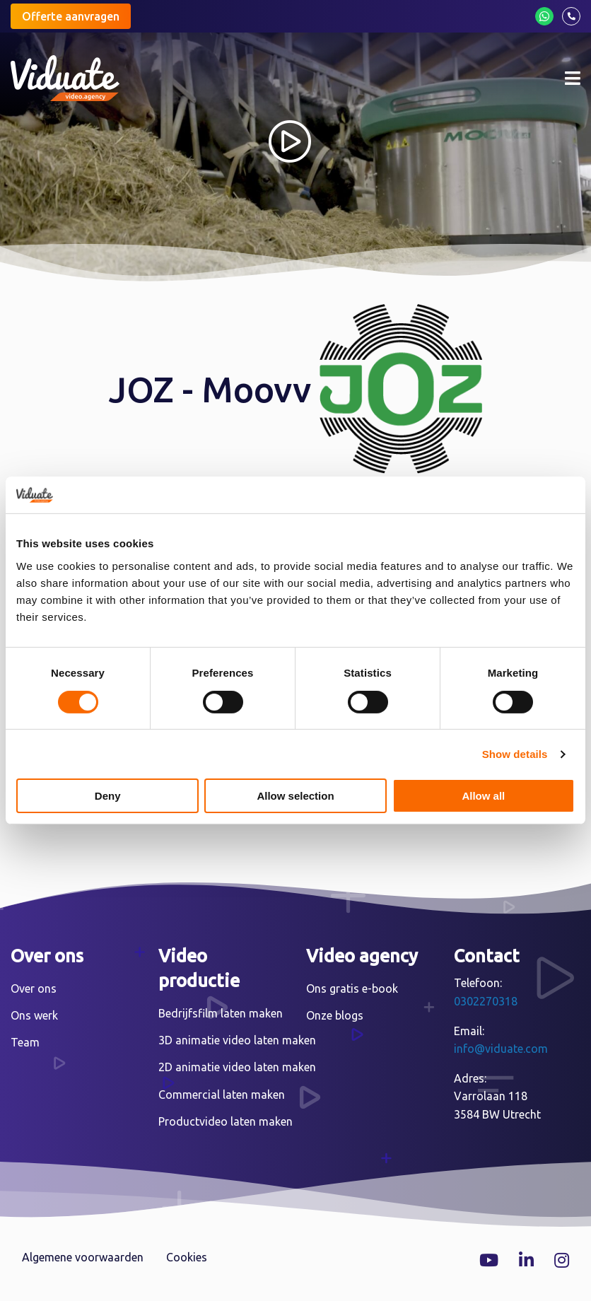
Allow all (483, 796)
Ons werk (34, 1015)
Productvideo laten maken (225, 1121)
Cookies (186, 1257)
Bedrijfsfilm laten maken (220, 1013)
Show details (515, 754)
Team (25, 1042)
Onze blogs (334, 1015)
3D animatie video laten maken (237, 1040)
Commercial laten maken (221, 1094)
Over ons (34, 988)
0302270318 (485, 1001)
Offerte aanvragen (70, 16)
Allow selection (295, 796)
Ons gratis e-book (352, 988)
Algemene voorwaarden (83, 1257)
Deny (108, 796)
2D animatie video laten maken (237, 1067)
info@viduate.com (501, 1048)
